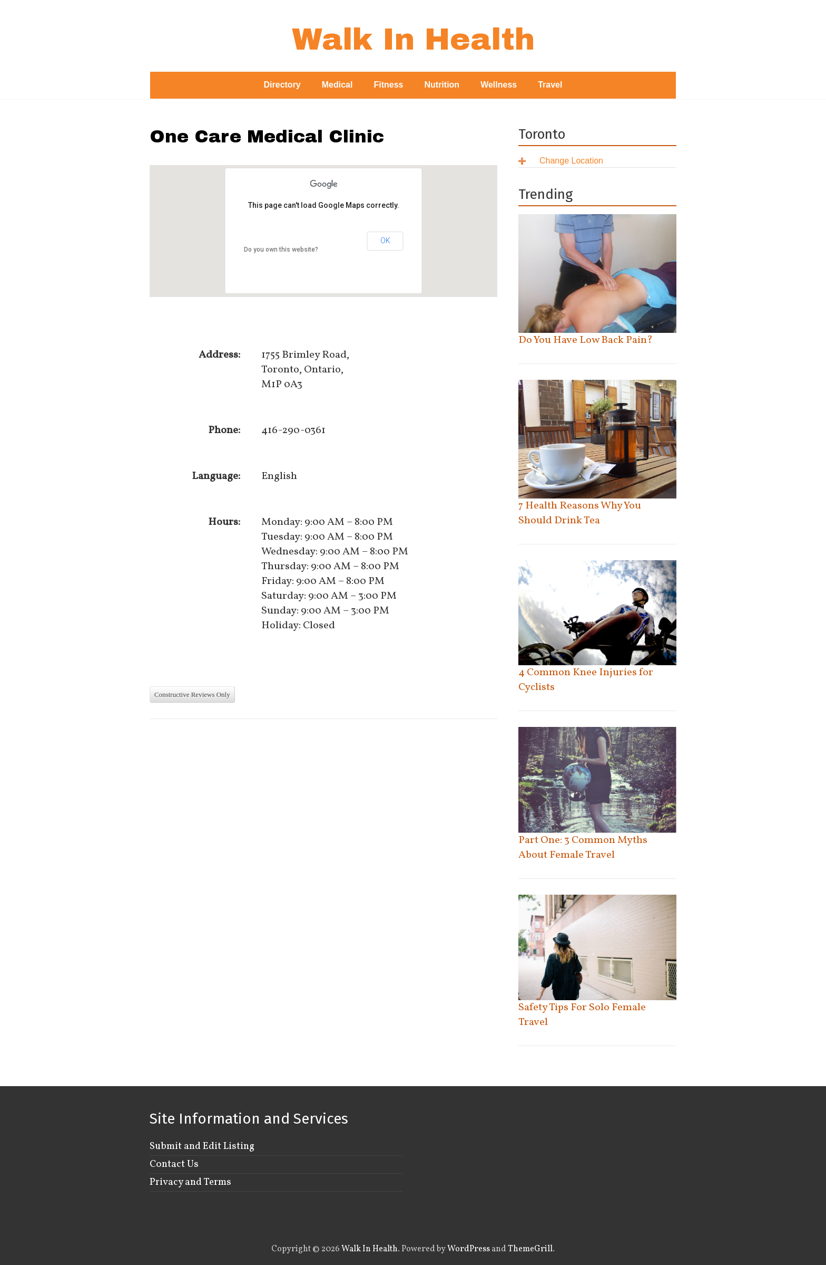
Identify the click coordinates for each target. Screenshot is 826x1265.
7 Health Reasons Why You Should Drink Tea (579, 513)
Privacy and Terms (190, 1182)
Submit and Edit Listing (202, 1146)
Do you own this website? (281, 249)
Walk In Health (413, 39)
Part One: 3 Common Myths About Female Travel (582, 847)
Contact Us (174, 1164)
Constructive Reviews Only (192, 694)
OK (385, 240)
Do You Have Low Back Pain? (585, 340)
